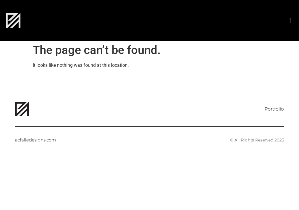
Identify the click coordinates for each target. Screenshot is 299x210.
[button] (290, 20)
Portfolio (274, 109)
